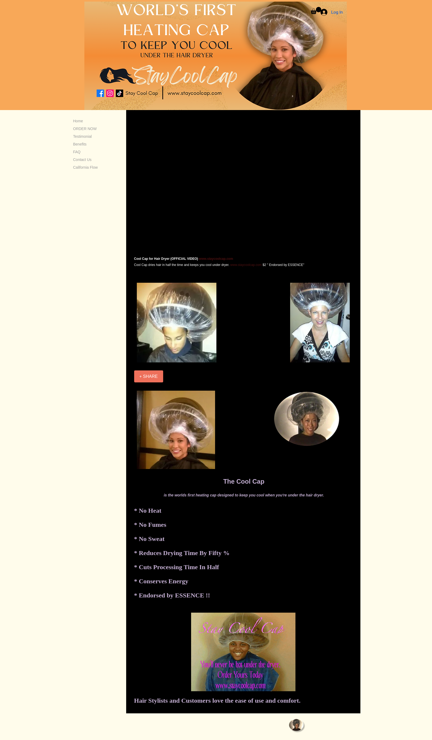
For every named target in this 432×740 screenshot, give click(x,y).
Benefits (80, 144)
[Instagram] (110, 93)
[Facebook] (100, 93)
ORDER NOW (85, 129)
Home (78, 121)
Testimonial (82, 136)
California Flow (85, 167)
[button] (316, 10)
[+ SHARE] (148, 376)
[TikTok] (119, 93)
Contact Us (82, 159)
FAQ (77, 152)
